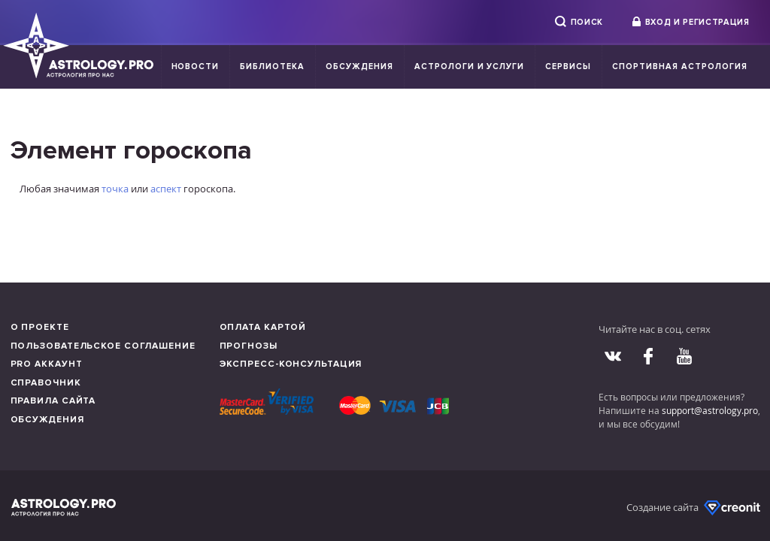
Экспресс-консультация (291, 364)
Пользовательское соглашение (103, 346)
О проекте (40, 327)
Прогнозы (248, 346)
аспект (165, 188)
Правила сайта (53, 401)
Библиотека (272, 66)
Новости (195, 66)
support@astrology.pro (710, 410)
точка (115, 188)
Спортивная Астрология (679, 66)
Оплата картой (263, 327)
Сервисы (568, 66)
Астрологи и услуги (469, 66)
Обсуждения (359, 66)
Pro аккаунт (47, 364)
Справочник (46, 382)
